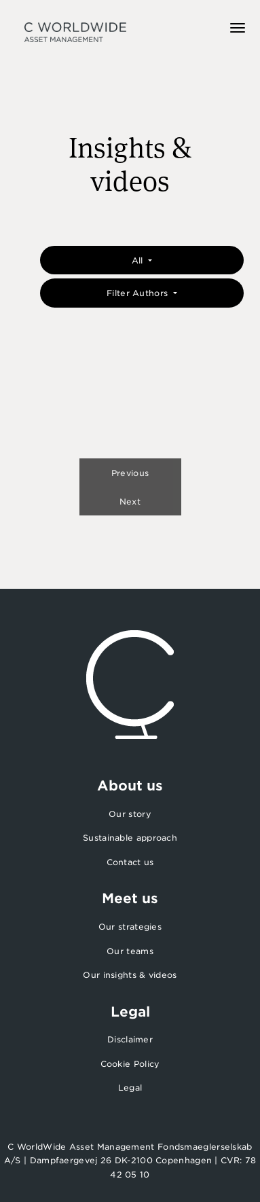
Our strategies (130, 927)
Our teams (130, 951)
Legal (130, 1087)
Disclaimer (130, 1039)
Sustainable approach (130, 838)
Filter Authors (139, 293)
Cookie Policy (130, 1064)
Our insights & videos (130, 975)
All (139, 260)
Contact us (130, 862)
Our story (130, 814)
